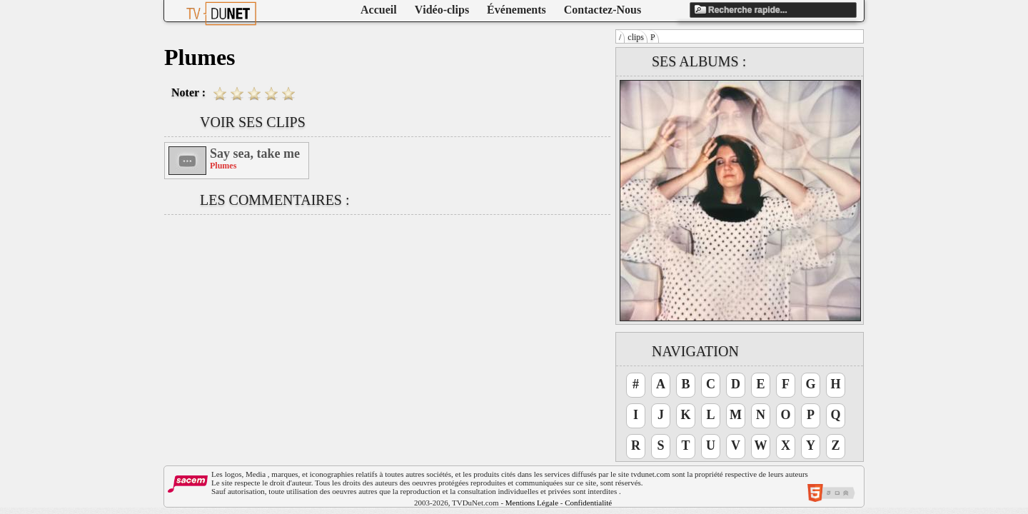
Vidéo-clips (442, 10)
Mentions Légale (531, 502)
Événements (516, 10)
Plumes (223, 166)
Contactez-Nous (602, 10)
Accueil (379, 10)
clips (636, 37)
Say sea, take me (255, 153)
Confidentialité (588, 502)
